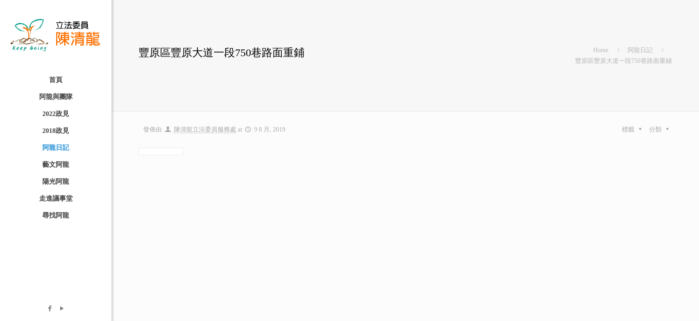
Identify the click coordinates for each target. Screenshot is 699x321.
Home (600, 50)
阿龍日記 (640, 50)
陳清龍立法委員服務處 (205, 129)
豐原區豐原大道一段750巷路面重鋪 (623, 61)
